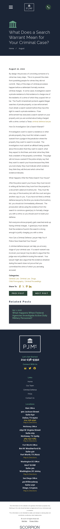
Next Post (41, 293)
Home (30, 382)
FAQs (30, 394)
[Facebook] (34, 368)
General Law (14, 279)
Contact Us (30, 398)
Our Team (30, 386)
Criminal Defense (30, 390)
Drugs (33, 279)
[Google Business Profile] (25, 368)
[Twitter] (30, 368)
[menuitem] (24, 521)
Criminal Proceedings (33, 281)
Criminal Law (25, 279)
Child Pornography (16, 281)
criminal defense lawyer (41, 122)
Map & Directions (30, 422)
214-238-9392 (30, 359)
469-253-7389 (30, 439)
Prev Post (18, 293)
